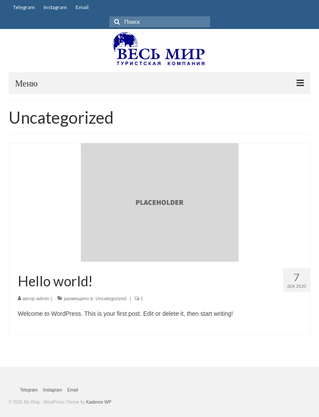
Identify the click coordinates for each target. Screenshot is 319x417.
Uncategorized (111, 298)
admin (42, 298)
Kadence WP (98, 402)
